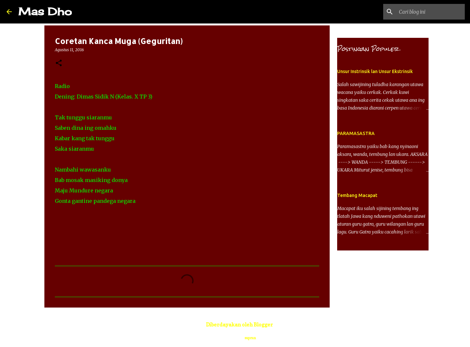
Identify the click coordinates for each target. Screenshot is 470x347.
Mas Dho (45, 11)
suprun (250, 338)
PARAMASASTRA (356, 133)
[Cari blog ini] (430, 12)
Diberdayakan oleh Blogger (235, 324)
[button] (59, 63)
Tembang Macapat (357, 195)
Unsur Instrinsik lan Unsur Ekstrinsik (375, 71)
